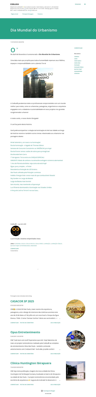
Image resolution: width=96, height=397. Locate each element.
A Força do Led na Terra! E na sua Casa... (24, 190)
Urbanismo (77, 73)
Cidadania (76, 56)
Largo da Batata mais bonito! (20, 181)
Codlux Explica (77, 60)
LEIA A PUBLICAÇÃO (55, 322)
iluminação (77, 65)
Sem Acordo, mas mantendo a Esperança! (25, 184)
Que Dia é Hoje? (78, 69)
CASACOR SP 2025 (22, 301)
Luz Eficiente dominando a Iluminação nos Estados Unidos (31, 187)
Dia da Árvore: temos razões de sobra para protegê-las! (30, 151)
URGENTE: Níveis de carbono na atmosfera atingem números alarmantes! (36, 160)
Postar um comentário (27, 322)
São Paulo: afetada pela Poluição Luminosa (25, 172)
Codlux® (14, 4)
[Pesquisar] (78, 4)
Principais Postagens (27, 14)
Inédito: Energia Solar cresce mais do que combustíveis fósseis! (32, 175)
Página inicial (13, 14)
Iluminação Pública (78, 67)
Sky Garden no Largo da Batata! (21, 178)
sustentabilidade (78, 71)
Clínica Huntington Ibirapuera (30, 363)
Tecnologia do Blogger (48, 391)
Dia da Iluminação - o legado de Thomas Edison (27, 145)
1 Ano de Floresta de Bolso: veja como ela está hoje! (28, 163)
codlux (75, 58)
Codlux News (77, 63)
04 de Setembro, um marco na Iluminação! (25, 142)
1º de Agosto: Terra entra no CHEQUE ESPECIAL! (27, 157)
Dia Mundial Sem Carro (18, 154)
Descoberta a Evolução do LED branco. (23, 169)
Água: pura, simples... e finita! (20, 166)
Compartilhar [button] (78, 48)
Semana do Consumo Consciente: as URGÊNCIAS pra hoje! (30, 148)
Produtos (39, 14)
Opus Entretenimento (25, 332)
